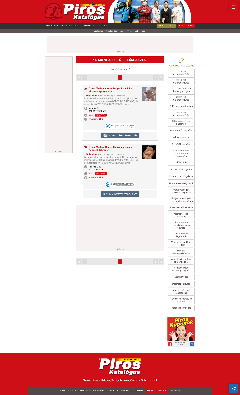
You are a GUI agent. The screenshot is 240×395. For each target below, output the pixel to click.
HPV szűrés (181, 162)
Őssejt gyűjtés (181, 277)
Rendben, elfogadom (156, 390)
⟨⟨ (79, 77)
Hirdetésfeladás (167, 26)
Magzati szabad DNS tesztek (181, 243)
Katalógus (89, 26)
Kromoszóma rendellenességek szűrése (181, 225)
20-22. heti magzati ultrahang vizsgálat (181, 90)
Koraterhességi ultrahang (181, 215)
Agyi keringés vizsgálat (181, 130)
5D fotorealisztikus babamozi (181, 122)
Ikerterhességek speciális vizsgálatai (181, 191)
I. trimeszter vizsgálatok (181, 169)
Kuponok (103, 26)
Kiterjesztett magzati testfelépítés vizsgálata (181, 199)
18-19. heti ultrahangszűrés (181, 81)
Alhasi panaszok (181, 137)
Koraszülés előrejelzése (181, 207)
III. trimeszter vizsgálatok (181, 183)
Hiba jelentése (186, 26)
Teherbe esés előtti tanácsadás (181, 291)
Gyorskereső (51, 26)
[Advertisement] (120, 43)
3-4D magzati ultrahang (181, 106)
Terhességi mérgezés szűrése (181, 300)
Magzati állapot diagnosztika (181, 235)
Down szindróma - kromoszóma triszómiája (181, 153)
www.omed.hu (96, 119)
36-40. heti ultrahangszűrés (181, 114)
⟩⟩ (161, 77)
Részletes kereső (70, 26)
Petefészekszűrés (181, 284)
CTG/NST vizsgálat (181, 144)
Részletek (175, 390)
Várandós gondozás (181, 308)
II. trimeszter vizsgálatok (181, 176)
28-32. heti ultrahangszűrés (181, 98)
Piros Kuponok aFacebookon (179, 344)
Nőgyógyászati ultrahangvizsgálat (181, 269)
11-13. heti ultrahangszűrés (181, 73)
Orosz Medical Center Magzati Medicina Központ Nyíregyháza (110, 90)
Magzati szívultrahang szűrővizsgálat (181, 260)
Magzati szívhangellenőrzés (181, 252)
